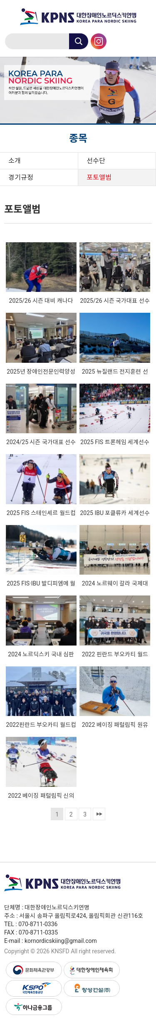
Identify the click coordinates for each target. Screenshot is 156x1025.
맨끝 (99, 814)
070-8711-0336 (37, 924)
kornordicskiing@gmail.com (61, 940)
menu (143, 40)
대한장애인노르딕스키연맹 (78, 16)
